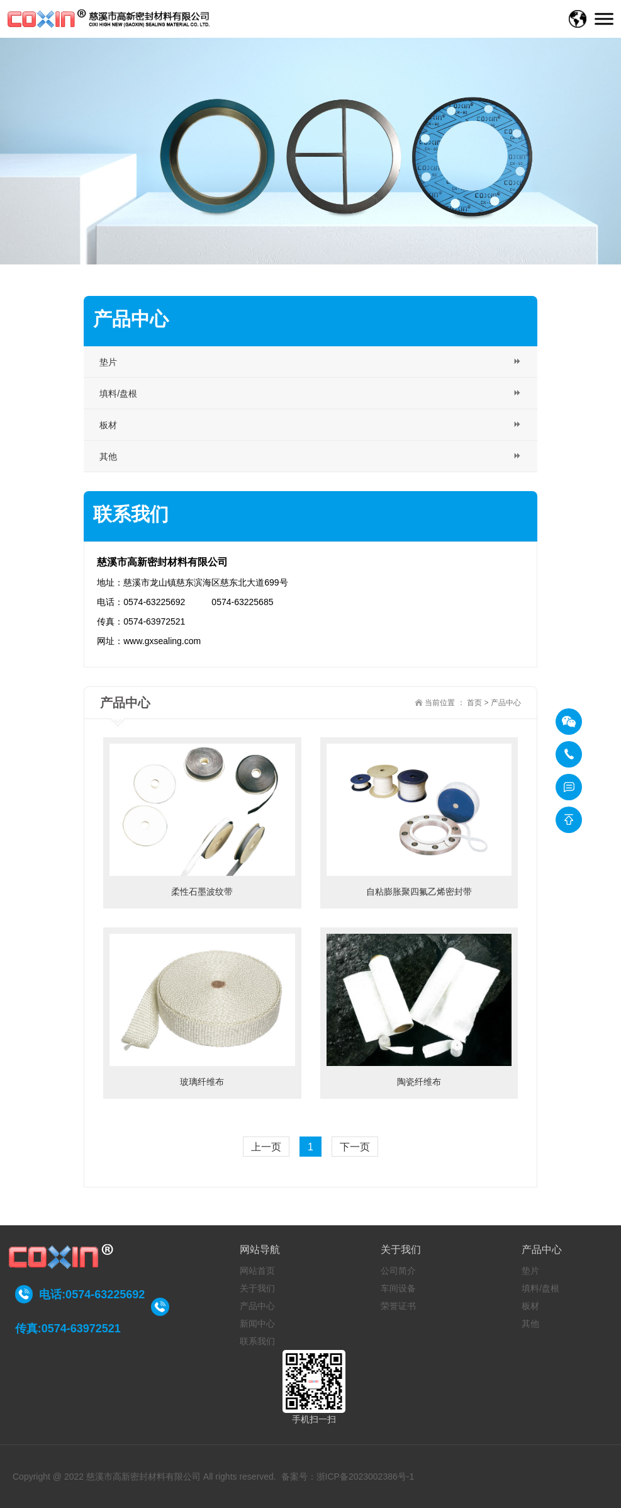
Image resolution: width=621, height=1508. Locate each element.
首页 (474, 702)
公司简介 (398, 1271)
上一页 (266, 1147)
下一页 (355, 1147)
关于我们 (257, 1288)
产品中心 (506, 702)
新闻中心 (257, 1323)
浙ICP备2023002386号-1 (365, 1476)
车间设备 (398, 1288)
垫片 (530, 1271)
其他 (530, 1323)
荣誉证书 (398, 1306)
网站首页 (257, 1271)
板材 (530, 1306)
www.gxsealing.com (162, 641)
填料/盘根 (540, 1288)
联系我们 (257, 1341)
